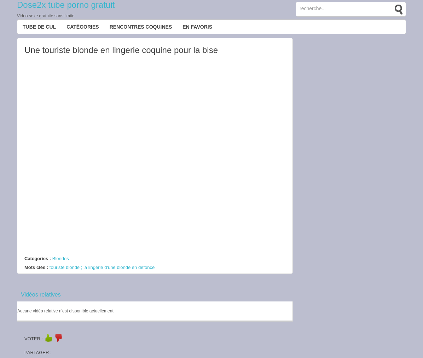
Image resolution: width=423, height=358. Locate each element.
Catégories (82, 27)
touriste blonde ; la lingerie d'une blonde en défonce (102, 267)
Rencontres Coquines (141, 27)
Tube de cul (39, 27)
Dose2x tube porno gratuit (66, 5)
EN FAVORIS (197, 27)
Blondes (60, 258)
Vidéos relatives (41, 295)
